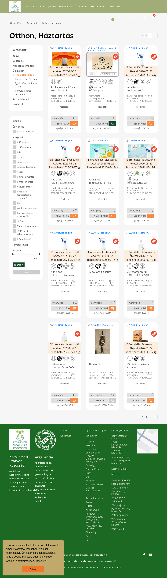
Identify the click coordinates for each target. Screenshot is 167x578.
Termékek (32, 23)
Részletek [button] (41, 561)
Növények (18, 103)
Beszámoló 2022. (75, 567)
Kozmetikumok (21, 99)
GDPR (69, 561)
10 (155, 35)
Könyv (16, 55)
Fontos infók (97, 6)
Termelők (82, 6)
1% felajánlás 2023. (112, 567)
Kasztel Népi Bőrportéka (102, 325)
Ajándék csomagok (23, 65)
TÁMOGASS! (114, 6)
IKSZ (41, 6)
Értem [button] (33, 569)
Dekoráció (18, 60)
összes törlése (26, 271)
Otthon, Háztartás (51, 23)
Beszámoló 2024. (95, 561)
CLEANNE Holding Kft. (62, 48)
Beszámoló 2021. (93, 567)
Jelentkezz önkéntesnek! (60, 6)
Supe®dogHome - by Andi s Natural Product (102, 49)
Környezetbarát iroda (26, 79)
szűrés (18, 264)
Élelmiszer (18, 70)
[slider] (13, 254)
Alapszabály (80, 561)
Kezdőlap (15, 23)
